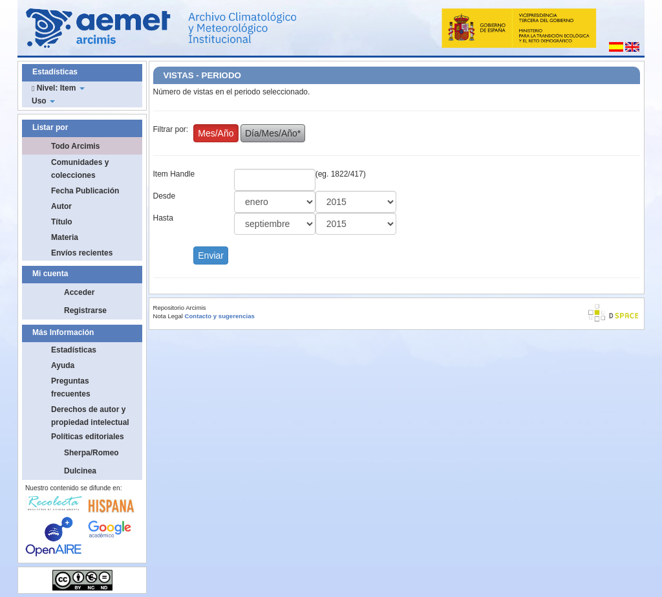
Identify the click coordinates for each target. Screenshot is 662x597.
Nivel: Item (58, 87)
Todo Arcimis (75, 146)
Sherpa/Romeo (91, 452)
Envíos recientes (81, 252)
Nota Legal (168, 316)
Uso (43, 100)
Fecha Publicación (85, 190)
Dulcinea (80, 470)
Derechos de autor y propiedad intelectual (90, 416)
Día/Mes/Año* (273, 133)
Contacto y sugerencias (220, 316)
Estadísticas (73, 349)
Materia (64, 237)
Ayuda (62, 365)
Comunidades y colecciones (80, 169)
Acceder (79, 292)
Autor (61, 206)
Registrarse (85, 310)
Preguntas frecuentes (71, 387)
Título (61, 221)
